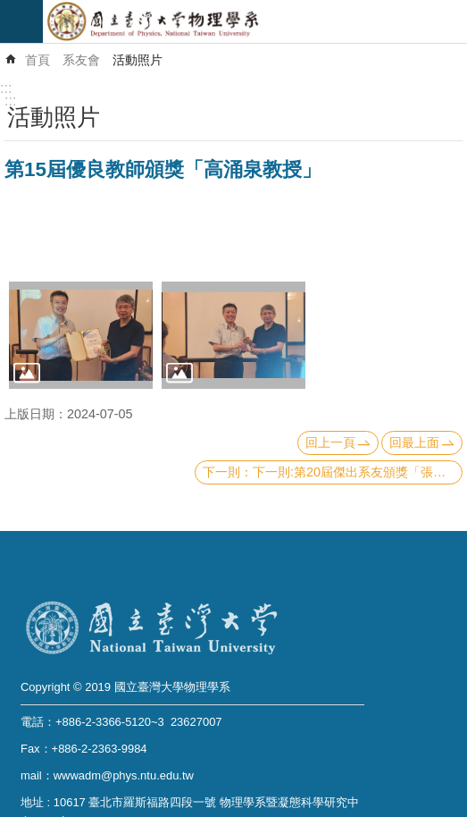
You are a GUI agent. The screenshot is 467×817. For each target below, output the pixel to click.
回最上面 (414, 442)
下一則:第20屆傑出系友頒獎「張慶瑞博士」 (358, 472)
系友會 (81, 60)
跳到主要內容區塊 (9, 9)
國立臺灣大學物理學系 (255, 21)
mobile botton (21, 21)
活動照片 (138, 60)
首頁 (37, 60)
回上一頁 (330, 442)
